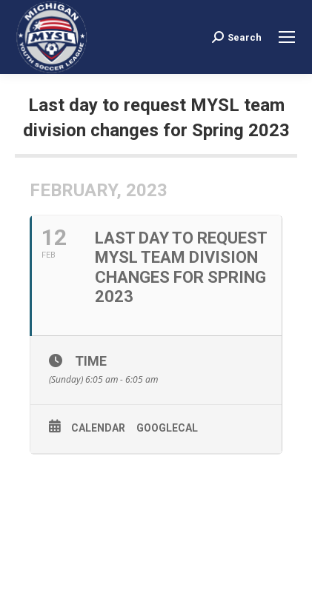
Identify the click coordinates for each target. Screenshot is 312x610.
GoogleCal (167, 428)
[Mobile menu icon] (286, 37)
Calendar (98, 428)
